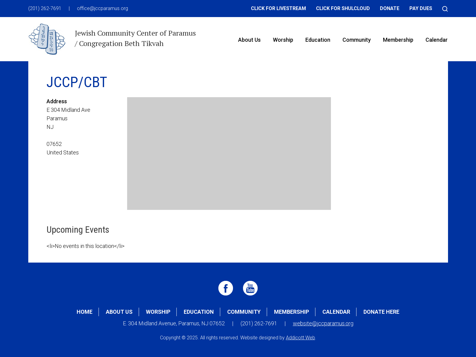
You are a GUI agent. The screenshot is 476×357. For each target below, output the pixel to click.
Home (84, 312)
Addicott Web (300, 338)
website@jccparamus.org (323, 323)
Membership (398, 40)
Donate (389, 8)
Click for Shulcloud (343, 8)
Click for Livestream (278, 8)
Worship (283, 40)
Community (356, 40)
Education (317, 40)
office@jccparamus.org (102, 8)
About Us (249, 40)
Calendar (437, 40)
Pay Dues (420, 8)
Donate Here (381, 312)
